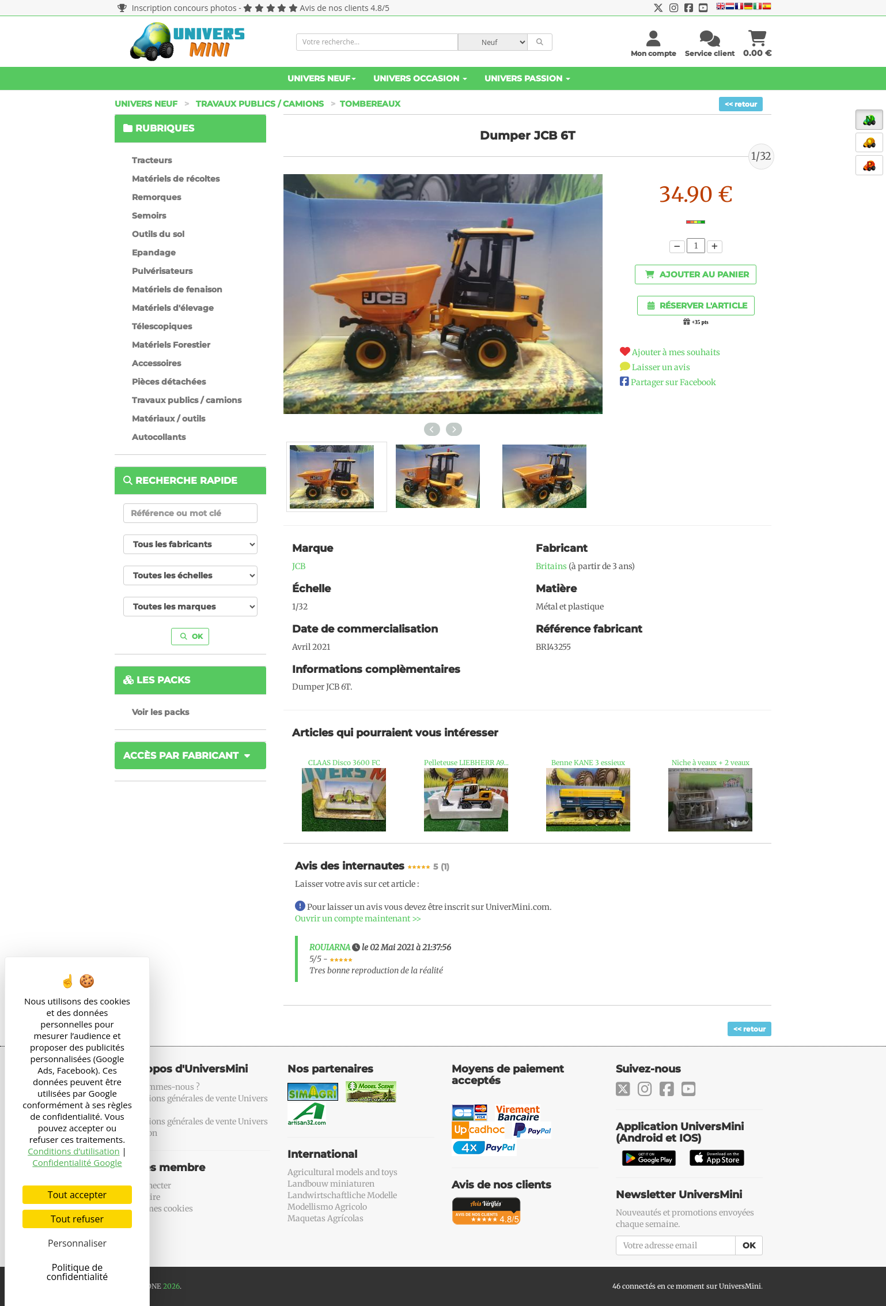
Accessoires (156, 363)
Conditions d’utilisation (74, 1151)
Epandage (154, 252)
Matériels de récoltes (175, 179)
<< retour (741, 104)
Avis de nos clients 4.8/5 (344, 7)
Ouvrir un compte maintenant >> (358, 918)
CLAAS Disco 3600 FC (344, 762)
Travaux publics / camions (260, 104)
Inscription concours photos (177, 7)
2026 (171, 1286)
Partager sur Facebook (673, 382)
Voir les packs (160, 712)
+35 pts (700, 322)
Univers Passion (527, 78)
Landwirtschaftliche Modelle (342, 1195)
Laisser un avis (661, 367)
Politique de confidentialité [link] (77, 1272)
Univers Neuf (321, 78)
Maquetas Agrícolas (325, 1218)
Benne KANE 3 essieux (588, 762)
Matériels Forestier (171, 345)
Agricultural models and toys (342, 1172)
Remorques (156, 197)
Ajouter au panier (697, 274)
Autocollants (158, 437)
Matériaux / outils (168, 418)
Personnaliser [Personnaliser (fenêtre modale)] (77, 1243)
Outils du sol (158, 234)
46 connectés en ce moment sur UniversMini (686, 1286)
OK (191, 636)
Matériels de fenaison (177, 289)
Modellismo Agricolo (327, 1207)
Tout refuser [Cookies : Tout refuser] (77, 1219)
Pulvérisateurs (162, 271)
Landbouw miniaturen (330, 1184)
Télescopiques (162, 326)
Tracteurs (152, 160)
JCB (298, 566)
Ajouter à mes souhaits (676, 352)
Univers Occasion (420, 78)
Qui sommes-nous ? (161, 1087)
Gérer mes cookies (158, 1208)
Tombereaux (370, 104)
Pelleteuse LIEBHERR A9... (466, 762)
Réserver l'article (697, 305)
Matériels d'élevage (173, 308)
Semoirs (149, 215)
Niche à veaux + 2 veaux (710, 762)
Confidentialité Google (77, 1162)
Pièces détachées (169, 382)
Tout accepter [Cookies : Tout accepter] (77, 1194)
